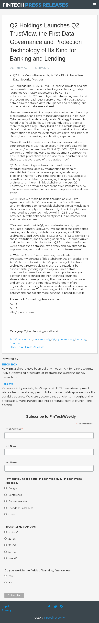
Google (13, 488)
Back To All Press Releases (27, 347)
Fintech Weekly (54, 617)
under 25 (13, 532)
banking (80, 339)
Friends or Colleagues (21, 508)
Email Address (13, 429)
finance (15, 343)
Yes (10, 576)
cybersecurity (65, 339)
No (10, 582)
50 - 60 (12, 551)
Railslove (8, 383)
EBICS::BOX (9, 364)
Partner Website (18, 501)
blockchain (25, 339)
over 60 (13, 558)
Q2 (53, 339)
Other (12, 514)
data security (41, 339)
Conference (15, 494)
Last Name (10, 462)
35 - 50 (12, 545)
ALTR (13, 339)
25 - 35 (12, 538)
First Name (10, 446)
